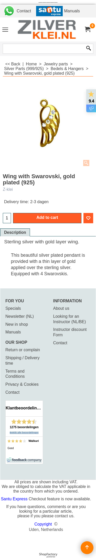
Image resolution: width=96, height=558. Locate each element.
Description (15, 232)
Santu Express (15, 499)
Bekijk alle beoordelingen (24, 432)
